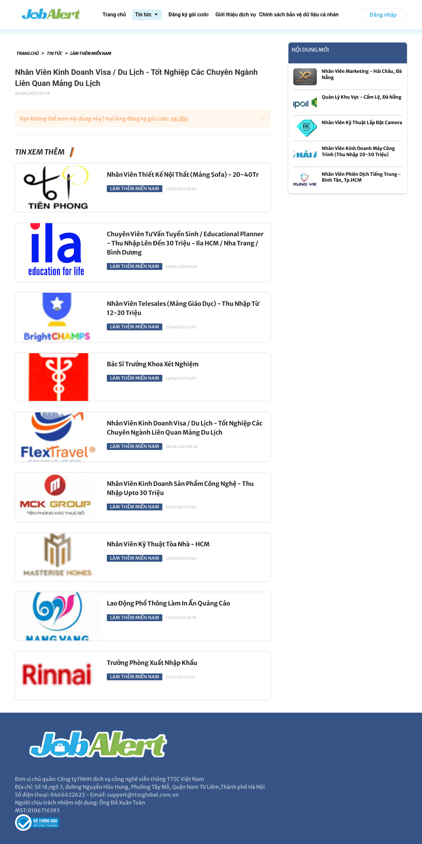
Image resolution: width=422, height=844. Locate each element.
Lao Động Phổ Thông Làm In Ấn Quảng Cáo (168, 603)
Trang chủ (27, 53)
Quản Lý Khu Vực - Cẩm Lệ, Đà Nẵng (361, 97)
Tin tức (54, 53)
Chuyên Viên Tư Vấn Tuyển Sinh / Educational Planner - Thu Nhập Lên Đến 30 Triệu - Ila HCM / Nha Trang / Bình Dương (185, 243)
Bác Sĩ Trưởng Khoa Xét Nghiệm (153, 364)
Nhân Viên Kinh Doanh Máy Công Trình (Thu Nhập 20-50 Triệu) (358, 151)
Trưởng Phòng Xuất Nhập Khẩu (152, 663)
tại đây (179, 118)
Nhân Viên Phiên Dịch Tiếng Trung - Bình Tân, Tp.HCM (361, 177)
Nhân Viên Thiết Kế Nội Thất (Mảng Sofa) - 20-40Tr (183, 174)
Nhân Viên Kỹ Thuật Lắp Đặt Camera (362, 122)
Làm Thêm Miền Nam (90, 53)
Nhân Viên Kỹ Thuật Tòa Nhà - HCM (158, 544)
